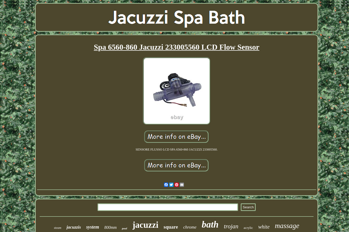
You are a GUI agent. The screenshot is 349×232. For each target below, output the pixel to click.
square (171, 227)
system (92, 227)
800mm (110, 227)
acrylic (248, 228)
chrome (189, 227)
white (263, 227)
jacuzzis (73, 227)
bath (210, 224)
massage (287, 226)
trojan (231, 226)
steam (57, 228)
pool (124, 228)
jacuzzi (145, 225)
